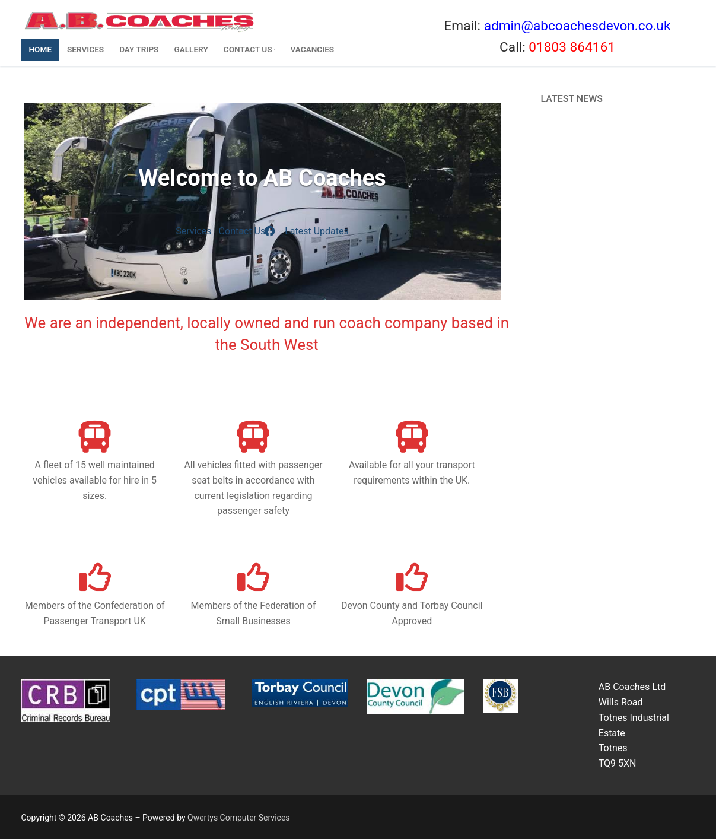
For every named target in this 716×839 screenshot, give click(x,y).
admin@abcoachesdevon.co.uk (577, 26)
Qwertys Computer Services (238, 817)
